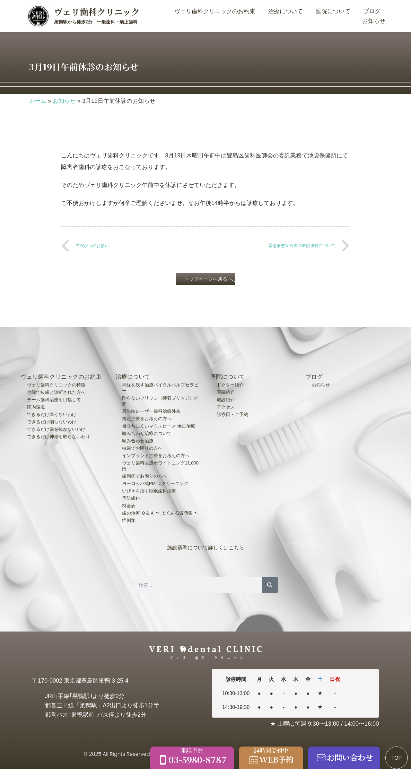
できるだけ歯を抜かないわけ (56, 429)
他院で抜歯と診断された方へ (56, 392)
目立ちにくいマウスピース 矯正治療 (158, 426)
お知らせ (373, 21)
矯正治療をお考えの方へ (146, 418)
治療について (287, 11)
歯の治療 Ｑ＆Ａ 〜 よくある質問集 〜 (160, 513)
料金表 (129, 505)
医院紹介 (226, 392)
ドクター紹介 (230, 384)
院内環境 (36, 407)
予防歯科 (131, 498)
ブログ (371, 11)
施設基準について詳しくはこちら (205, 547)
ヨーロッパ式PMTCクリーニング (155, 483)
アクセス (226, 407)
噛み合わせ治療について (146, 433)
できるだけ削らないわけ (51, 421)
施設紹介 (226, 399)
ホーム (37, 101)
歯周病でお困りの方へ (144, 476)
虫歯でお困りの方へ (142, 448)
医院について (335, 11)
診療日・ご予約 (232, 414)
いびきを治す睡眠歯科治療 (149, 490)
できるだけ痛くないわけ (51, 414)
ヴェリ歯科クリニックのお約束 (216, 11)
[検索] (270, 585)
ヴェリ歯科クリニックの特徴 (56, 384)
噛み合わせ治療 (137, 440)
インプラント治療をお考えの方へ (155, 455)
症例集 (129, 520)
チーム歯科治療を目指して (54, 399)
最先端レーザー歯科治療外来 (151, 411)
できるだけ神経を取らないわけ (58, 436)
